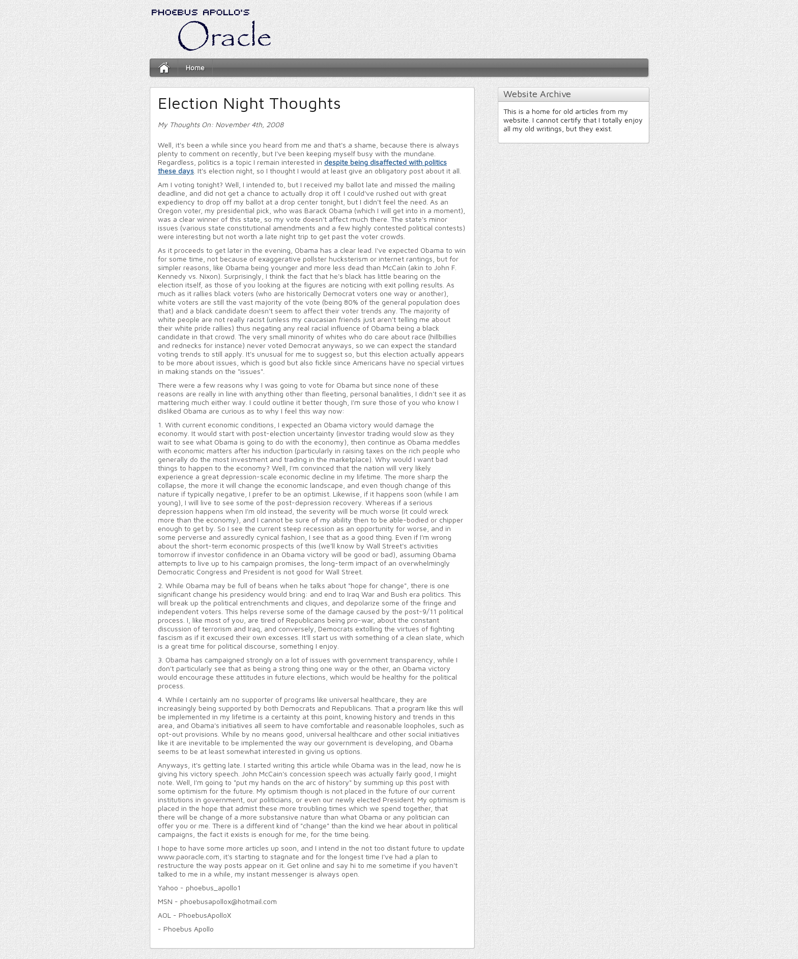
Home (195, 67)
